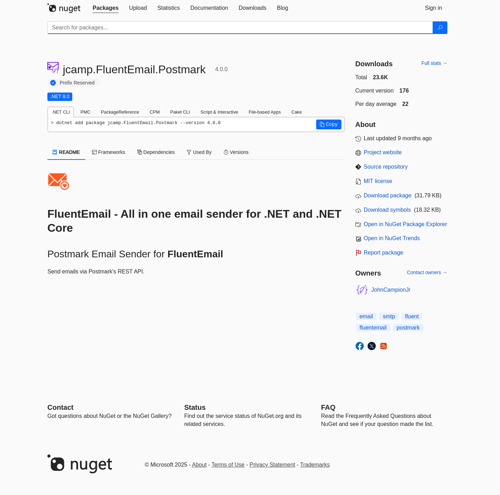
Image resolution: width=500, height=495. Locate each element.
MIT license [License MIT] (378, 181)
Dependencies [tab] (156, 152)
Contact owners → (427, 272)
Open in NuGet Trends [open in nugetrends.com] (392, 238)
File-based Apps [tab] (265, 112)
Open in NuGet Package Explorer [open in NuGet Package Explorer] (405, 224)
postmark (408, 328)
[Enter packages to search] (240, 27)
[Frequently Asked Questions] (328, 407)
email (366, 316)
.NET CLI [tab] (61, 112)
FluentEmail (195, 254)
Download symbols (387, 210)
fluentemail (373, 328)
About (199, 465)
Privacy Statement (272, 465)
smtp (389, 316)
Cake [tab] (296, 112)
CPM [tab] (155, 112)
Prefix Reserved (77, 83)
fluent (412, 316)
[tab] (105, 8)
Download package (388, 195)
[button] (328, 124)
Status (195, 407)
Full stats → (434, 63)
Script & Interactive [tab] (219, 112)
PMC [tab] (85, 112)
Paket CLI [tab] (180, 112)
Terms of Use (228, 465)
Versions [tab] (236, 152)
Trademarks (315, 465)
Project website (383, 152)
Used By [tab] (199, 152)
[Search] (440, 27)
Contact (60, 407)
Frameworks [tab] (108, 152)
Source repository (386, 167)
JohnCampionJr (391, 290)
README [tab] (66, 152)
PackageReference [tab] (120, 112)
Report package (384, 253)
